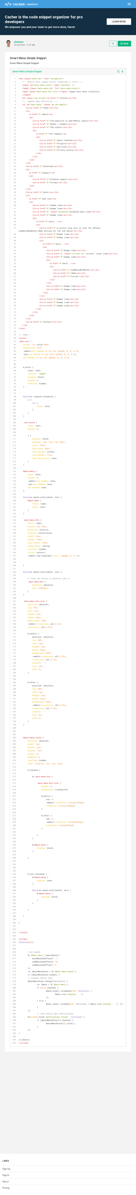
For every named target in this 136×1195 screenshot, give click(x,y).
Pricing (5, 1187)
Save (124, 43)
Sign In (5, 1175)
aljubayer (19, 41)
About (5, 1181)
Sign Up (6, 1168)
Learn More (119, 21)
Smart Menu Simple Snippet (27, 71)
